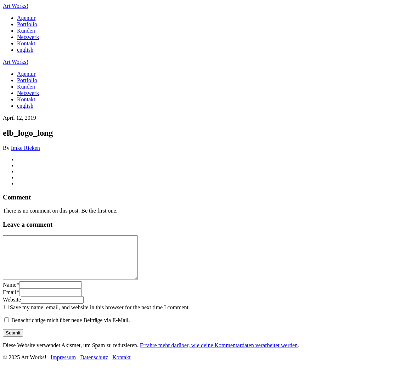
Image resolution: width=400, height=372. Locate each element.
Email (11, 301)
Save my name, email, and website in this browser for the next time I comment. (100, 316)
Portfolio (27, 24)
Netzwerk (28, 37)
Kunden (26, 31)
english (25, 50)
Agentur (26, 18)
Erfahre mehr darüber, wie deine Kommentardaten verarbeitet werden (219, 354)
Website (12, 308)
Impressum (63, 366)
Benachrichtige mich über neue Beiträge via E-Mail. (70, 329)
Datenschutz (94, 366)
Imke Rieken (25, 148)
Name (11, 293)
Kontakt (26, 43)
